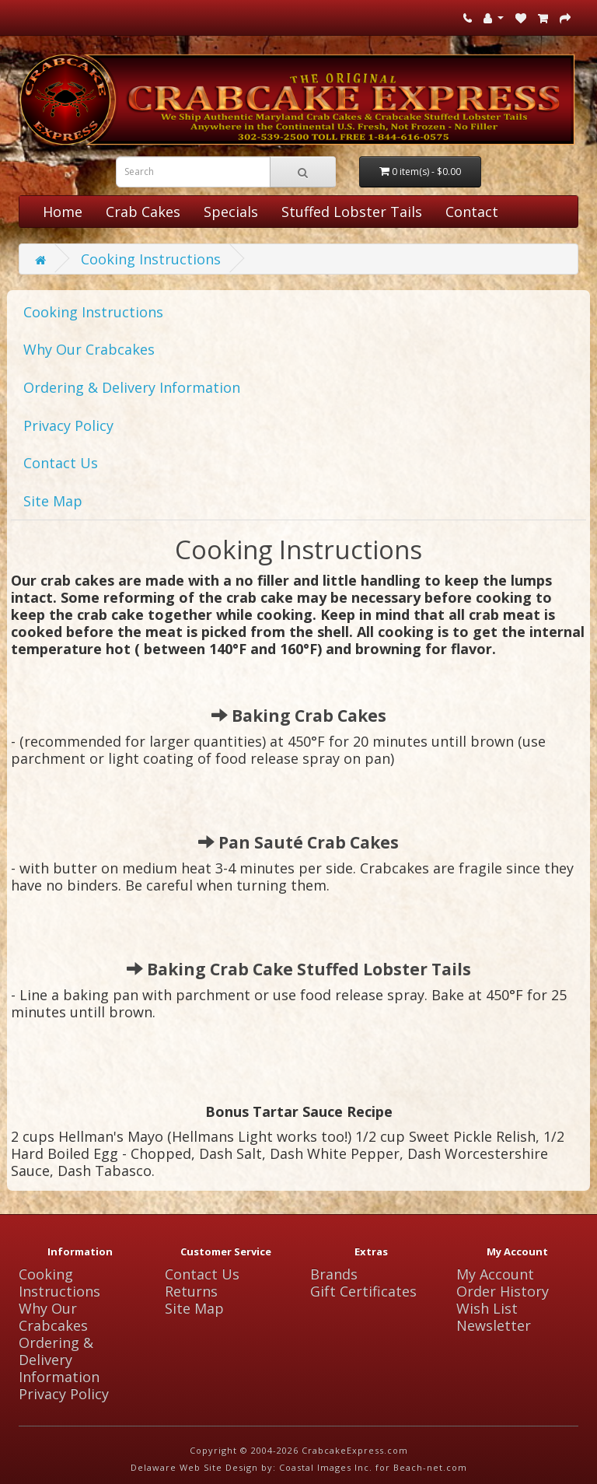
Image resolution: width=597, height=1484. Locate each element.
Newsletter (493, 1325)
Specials (231, 211)
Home (62, 211)
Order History (502, 1291)
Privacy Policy (68, 425)
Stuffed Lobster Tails (351, 211)
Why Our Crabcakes (89, 349)
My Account (495, 1274)
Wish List (487, 1308)
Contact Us (60, 462)
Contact (471, 211)
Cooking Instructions (151, 259)
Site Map (52, 501)
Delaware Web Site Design (194, 1467)
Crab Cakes (143, 211)
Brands (334, 1274)
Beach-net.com (430, 1467)
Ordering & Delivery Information (131, 387)
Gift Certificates (363, 1291)
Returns (191, 1291)
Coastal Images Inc (324, 1467)
